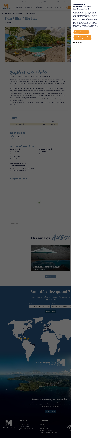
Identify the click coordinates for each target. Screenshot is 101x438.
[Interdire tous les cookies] (82, 37)
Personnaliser (77, 42)
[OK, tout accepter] (81, 32)
